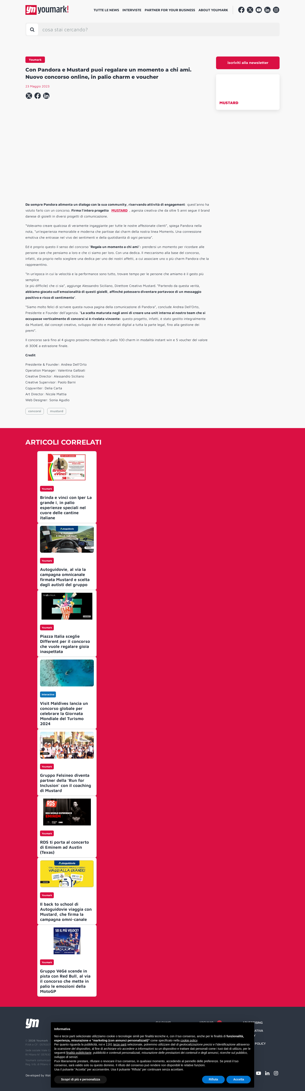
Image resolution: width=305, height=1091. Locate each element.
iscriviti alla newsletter (247, 63)
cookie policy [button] (188, 1040)
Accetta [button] (238, 1079)
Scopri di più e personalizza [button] (80, 1079)
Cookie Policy (254, 1043)
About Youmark (213, 10)
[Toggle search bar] (32, 29)
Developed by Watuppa (41, 1075)
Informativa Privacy (253, 1033)
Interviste (131, 10)
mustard (56, 411)
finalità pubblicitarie (79, 1052)
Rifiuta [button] (213, 1079)
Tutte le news (106, 10)
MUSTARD (228, 103)
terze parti (119, 1044)
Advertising (253, 1022)
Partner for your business (170, 10)
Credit (248, 1052)
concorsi (34, 411)
